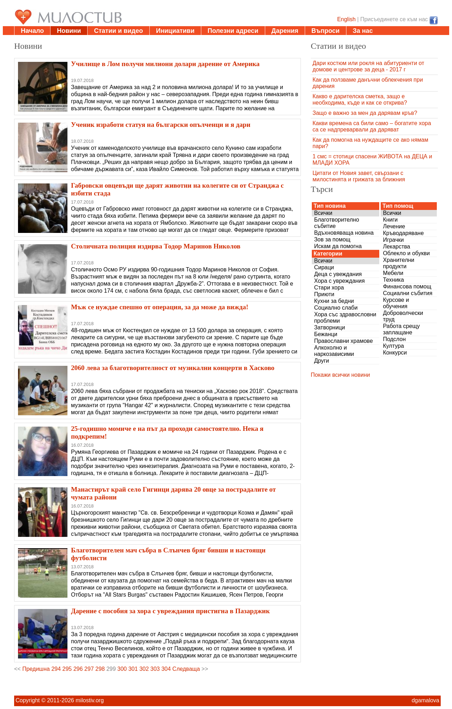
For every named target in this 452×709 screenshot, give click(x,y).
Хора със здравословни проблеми (345, 317)
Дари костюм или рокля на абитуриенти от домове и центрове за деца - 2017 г (368, 66)
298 (100, 669)
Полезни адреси (233, 30)
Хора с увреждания (339, 281)
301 (133, 669)
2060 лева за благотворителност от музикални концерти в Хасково (172, 367)
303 (155, 669)
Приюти (324, 294)
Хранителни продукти (398, 263)
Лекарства (396, 247)
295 (67, 669)
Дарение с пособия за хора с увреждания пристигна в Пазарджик (170, 611)
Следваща (186, 669)
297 (89, 669)
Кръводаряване (403, 233)
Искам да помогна (338, 246)
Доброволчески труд (403, 316)
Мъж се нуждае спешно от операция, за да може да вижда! (159, 307)
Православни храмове (343, 341)
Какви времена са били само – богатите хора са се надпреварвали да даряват (372, 126)
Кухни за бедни (334, 301)
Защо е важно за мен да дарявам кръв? (365, 113)
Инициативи (175, 30)
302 (144, 669)
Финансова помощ (407, 286)
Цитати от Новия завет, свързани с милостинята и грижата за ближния (359, 176)
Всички (323, 213)
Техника (393, 280)
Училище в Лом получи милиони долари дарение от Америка (165, 64)
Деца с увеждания (338, 274)
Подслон (394, 339)
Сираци (324, 267)
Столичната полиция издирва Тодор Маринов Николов (155, 246)
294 (56, 669)
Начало (32, 30)
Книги (390, 220)
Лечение (394, 226)
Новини (69, 30)
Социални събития (407, 293)
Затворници (329, 327)
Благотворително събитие (336, 223)
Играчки (393, 240)
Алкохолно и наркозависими (334, 351)
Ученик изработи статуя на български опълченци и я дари (160, 124)
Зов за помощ (332, 239)
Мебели (393, 273)
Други (321, 361)
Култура (393, 346)
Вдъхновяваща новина (344, 233)
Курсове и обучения (396, 303)
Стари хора (329, 288)
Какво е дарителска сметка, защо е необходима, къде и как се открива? (360, 99)
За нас (363, 30)
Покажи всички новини (340, 375)
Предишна (36, 669)
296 (78, 669)
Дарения (285, 30)
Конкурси (395, 353)
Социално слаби (335, 308)
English (346, 19)
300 (122, 669)
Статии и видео (118, 30)
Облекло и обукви (406, 253)
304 (166, 669)
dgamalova (425, 700)
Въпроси (325, 30)
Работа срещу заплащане (401, 329)
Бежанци (325, 334)
